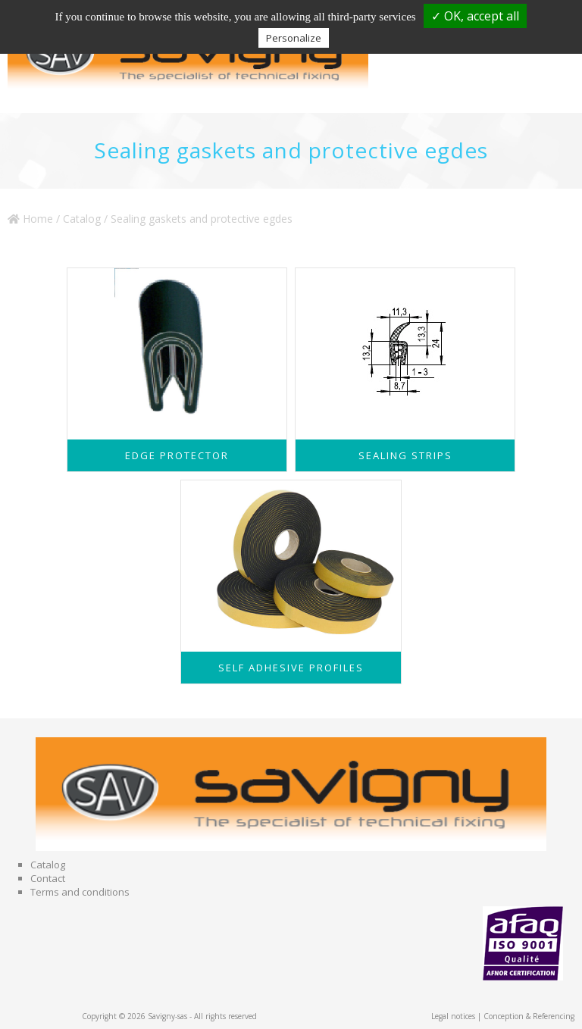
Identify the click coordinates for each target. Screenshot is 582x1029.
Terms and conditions (80, 892)
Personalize (293, 38)
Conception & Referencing (528, 1016)
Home (30, 218)
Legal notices (453, 1016)
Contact (47, 878)
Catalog (82, 218)
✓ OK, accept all (475, 16)
